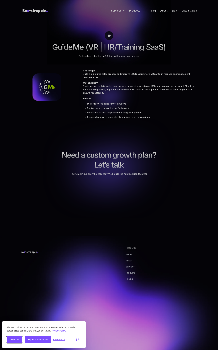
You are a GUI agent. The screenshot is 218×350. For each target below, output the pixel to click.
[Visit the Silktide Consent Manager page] (78, 339)
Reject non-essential (38, 339)
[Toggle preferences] (60, 339)
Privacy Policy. (59, 331)
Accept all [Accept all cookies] (14, 339)
